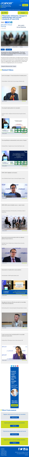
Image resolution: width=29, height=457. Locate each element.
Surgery (14, 66)
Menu (4, 13)
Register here (14, 417)
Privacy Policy (4, 455)
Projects (2, 449)
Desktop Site (3, 453)
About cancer (14, 434)
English (21, 1)
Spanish (26, 1)
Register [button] (25, 5)
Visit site (14, 425)
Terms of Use (4, 452)
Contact (2, 448)
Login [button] (20, 5)
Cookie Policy (4, 451)
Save (3, 49)
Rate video (8, 49)
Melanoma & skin (9, 66)
